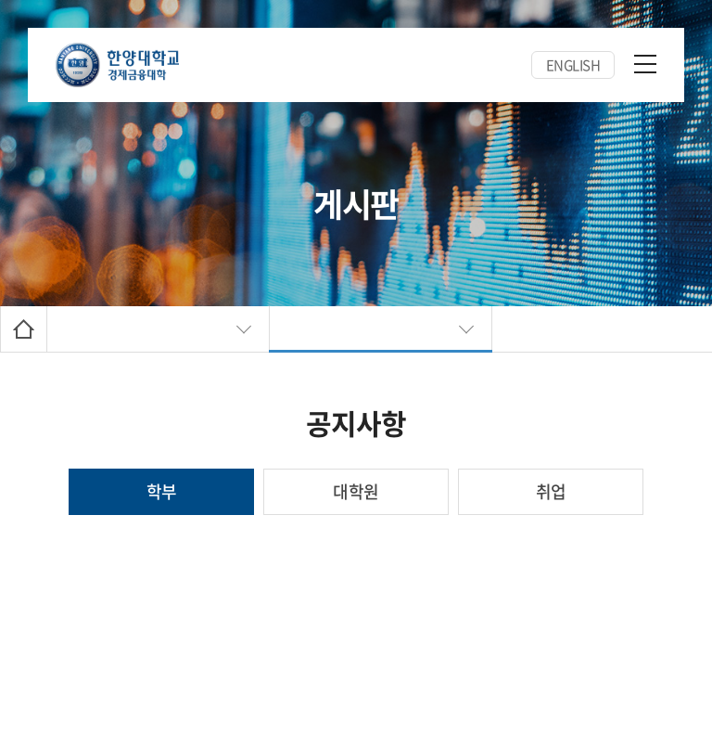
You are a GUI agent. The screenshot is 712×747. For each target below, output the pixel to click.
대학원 (355, 491)
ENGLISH (573, 65)
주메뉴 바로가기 (0, 0)
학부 (161, 491)
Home (23, 329)
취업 (551, 491)
